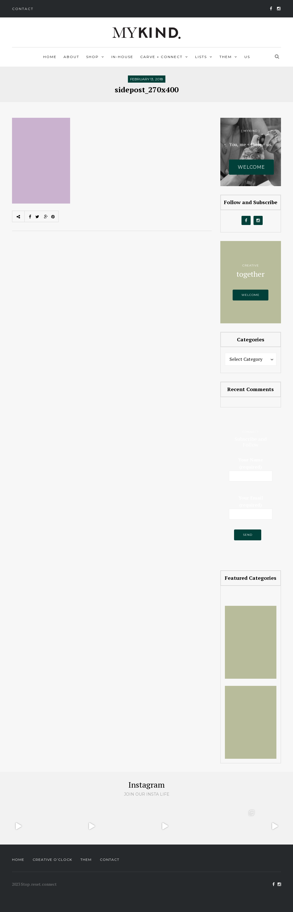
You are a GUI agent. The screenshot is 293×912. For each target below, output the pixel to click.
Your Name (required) (251, 468)
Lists (201, 57)
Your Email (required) (251, 506)
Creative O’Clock (52, 859)
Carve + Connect (161, 57)
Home (50, 57)
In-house (122, 57)
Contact (22, 9)
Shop (92, 57)
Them (225, 57)
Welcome (251, 167)
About (71, 57)
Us (247, 57)
